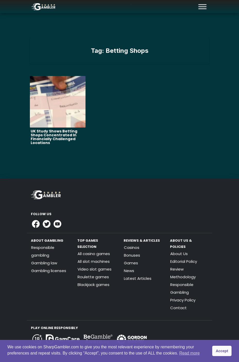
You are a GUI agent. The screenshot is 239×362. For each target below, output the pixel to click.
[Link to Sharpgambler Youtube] (57, 224)
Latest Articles (137, 278)
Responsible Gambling (181, 288)
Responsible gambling (42, 251)
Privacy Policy (182, 300)
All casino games (94, 253)
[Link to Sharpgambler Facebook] (36, 224)
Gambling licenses (48, 270)
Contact (178, 307)
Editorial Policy (183, 261)
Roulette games (93, 277)
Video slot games (95, 269)
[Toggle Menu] (202, 6)
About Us (179, 253)
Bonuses (132, 255)
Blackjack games (93, 284)
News (129, 270)
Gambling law (44, 263)
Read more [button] (189, 353)
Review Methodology (183, 273)
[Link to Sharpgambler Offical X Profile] (47, 224)
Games (131, 263)
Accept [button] (222, 351)
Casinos (131, 247)
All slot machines (94, 261)
